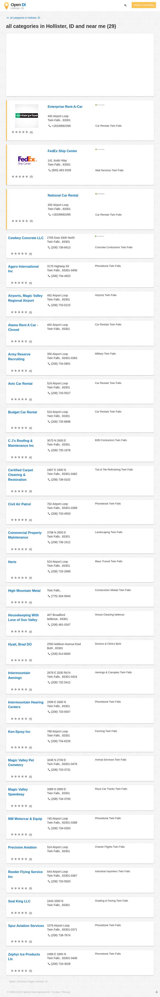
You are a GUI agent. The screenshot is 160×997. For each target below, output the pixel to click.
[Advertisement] (80, 64)
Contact (55, 992)
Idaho (12, 981)
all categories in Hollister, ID (23, 17)
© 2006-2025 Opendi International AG (28, 992)
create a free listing (144, 5)
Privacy (66, 992)
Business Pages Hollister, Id (32, 981)
